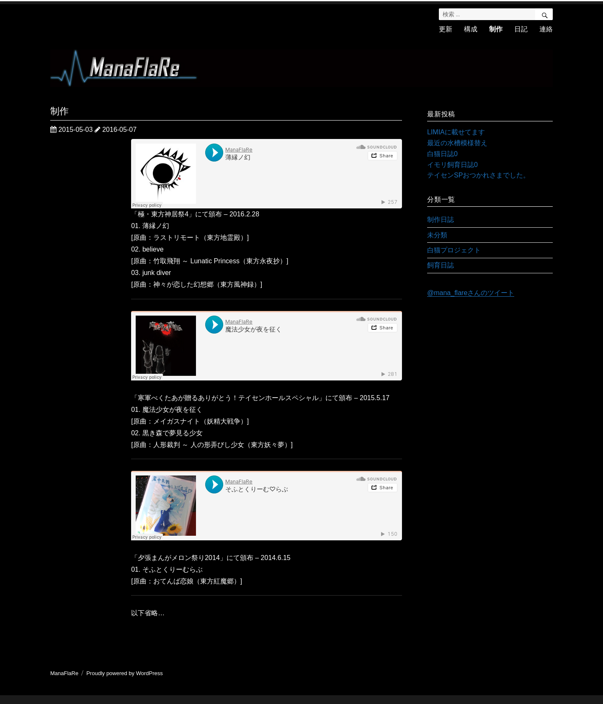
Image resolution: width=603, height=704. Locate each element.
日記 (521, 29)
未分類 (437, 235)
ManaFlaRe (64, 673)
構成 (470, 29)
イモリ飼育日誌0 (452, 164)
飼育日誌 (440, 265)
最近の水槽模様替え (457, 142)
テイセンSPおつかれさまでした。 (478, 175)
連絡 (546, 29)
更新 (445, 29)
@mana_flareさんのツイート (470, 292)
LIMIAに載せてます (456, 132)
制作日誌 (440, 219)
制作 (495, 29)
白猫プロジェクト (454, 250)
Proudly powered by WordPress (124, 673)
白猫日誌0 (442, 153)
